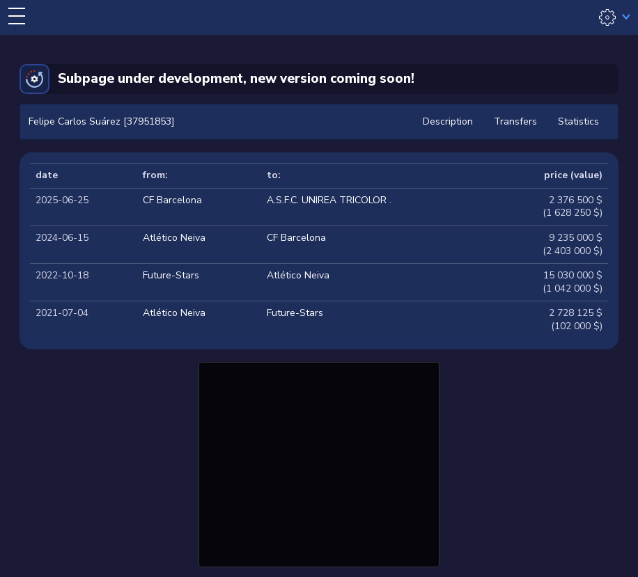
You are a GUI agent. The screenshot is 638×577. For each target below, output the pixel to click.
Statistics (578, 121)
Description (448, 121)
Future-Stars (171, 275)
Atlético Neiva (174, 237)
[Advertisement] (319, 462)
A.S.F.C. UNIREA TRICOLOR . (329, 200)
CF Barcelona (172, 200)
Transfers (515, 121)
